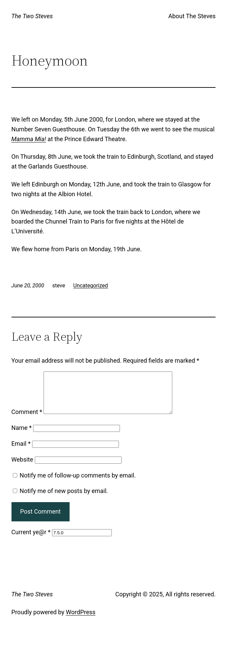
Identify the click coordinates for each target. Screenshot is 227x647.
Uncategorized (90, 285)
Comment (26, 419)
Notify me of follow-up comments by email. (78, 483)
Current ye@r (31, 540)
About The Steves (192, 16)
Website (22, 467)
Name (21, 435)
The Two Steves (32, 16)
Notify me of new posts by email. (64, 498)
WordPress (80, 620)
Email (21, 451)
